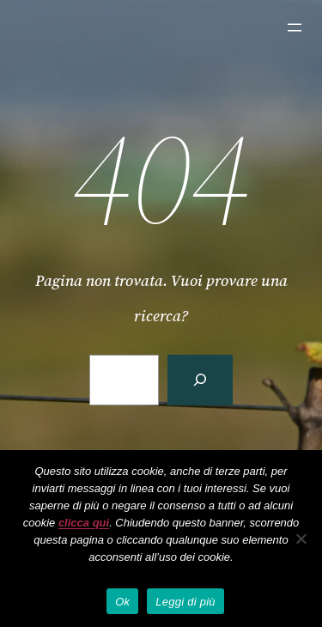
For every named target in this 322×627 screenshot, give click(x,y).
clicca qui (83, 522)
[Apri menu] (294, 27)
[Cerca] (200, 380)
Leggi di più (185, 601)
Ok (122, 601)
